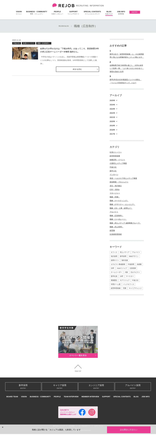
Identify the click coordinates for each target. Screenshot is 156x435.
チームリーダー (116, 272)
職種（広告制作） (43, 43)
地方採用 (114, 256)
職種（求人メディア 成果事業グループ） (125, 223)
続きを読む (89, 69)
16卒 (121, 276)
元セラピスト (135, 272)
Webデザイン (134, 256)
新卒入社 (113, 171)
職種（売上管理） (116, 227)
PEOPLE (57, 13)
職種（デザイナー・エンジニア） (122, 204)
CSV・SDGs (114, 190)
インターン (114, 175)
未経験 (139, 264)
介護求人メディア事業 (118, 163)
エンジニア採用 (96, 387)
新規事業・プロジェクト (119, 182)
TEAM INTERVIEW (71, 398)
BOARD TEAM (12, 398)
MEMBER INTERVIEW (90, 398)
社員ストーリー (28, 43)
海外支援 (125, 260)
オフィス (114, 252)
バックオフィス (128, 284)
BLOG (109, 13)
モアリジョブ (124, 280)
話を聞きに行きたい (129, 430)
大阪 (126, 272)
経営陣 (112, 230)
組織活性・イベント (117, 160)
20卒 (112, 268)
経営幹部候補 (115, 156)
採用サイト (115, 260)
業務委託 (114, 280)
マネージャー (115, 193)
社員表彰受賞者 (116, 234)
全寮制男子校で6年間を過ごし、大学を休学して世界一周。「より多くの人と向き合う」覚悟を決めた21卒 (127, 68)
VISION (19, 13)
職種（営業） (115, 197)
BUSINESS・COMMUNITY (36, 13)
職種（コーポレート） (118, 219)
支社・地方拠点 (116, 186)
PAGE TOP (78, 371)
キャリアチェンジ (135, 288)
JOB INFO (121, 13)
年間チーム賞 (115, 284)
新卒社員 (114, 276)
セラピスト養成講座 (118, 264)
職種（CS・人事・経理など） (121, 208)
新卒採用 (123, 256)
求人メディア (124, 252)
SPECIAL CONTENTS (92, 13)
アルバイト (114, 212)
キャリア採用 (60, 387)
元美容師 (133, 268)
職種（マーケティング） (119, 201)
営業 (124, 288)
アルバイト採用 (133, 387)
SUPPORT (73, 13)
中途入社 (16, 43)
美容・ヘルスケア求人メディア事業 (123, 178)
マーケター (130, 276)
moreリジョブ (122, 268)
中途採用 (131, 264)
